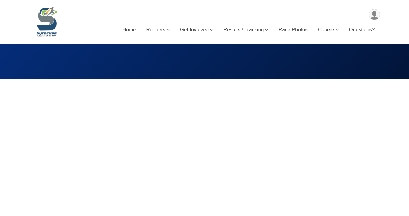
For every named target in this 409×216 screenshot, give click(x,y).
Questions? (362, 29)
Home (129, 29)
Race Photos (292, 29)
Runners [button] (155, 29)
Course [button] (326, 29)
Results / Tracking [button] (243, 29)
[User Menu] (374, 14)
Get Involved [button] (194, 29)
